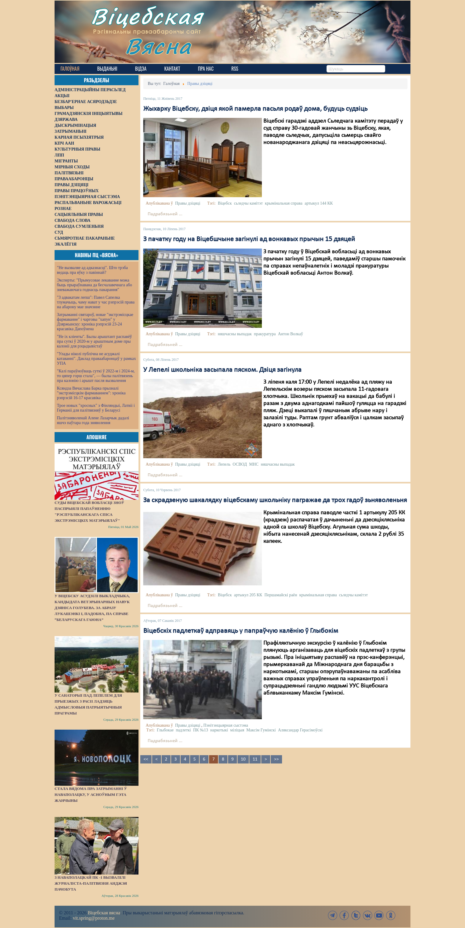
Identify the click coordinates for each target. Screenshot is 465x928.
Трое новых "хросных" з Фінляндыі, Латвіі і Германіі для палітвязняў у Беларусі (96, 407)
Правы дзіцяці (187, 203)
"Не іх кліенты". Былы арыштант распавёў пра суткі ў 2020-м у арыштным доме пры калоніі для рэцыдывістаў (94, 341)
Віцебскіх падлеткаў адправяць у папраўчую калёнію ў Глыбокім (240, 631)
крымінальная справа (283, 203)
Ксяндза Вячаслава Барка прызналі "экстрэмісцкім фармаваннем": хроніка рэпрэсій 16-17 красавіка (91, 393)
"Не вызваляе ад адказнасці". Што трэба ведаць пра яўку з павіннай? (92, 270)
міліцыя (237, 730)
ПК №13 (200, 730)
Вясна (158, 46)
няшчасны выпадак (234, 334)
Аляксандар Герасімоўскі (300, 730)
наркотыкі (219, 730)
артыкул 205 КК (248, 595)
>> (276, 759)
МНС (254, 464)
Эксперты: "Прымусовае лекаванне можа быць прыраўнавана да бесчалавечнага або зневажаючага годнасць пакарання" (94, 285)
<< (146, 759)
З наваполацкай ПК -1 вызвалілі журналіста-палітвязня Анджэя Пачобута (91, 883)
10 (243, 759)
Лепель (224, 464)
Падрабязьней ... (165, 214)
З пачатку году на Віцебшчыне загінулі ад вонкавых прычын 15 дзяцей (249, 239)
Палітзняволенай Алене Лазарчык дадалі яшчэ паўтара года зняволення (93, 420)
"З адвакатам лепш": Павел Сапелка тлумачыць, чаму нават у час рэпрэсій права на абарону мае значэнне (96, 302)
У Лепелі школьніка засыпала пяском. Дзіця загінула (222, 370)
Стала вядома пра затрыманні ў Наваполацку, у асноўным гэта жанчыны (91, 794)
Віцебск (225, 203)
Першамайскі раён (281, 595)
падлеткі (183, 730)
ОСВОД (240, 464)
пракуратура (265, 334)
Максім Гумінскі (261, 730)
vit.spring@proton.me (94, 918)
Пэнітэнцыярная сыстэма (225, 725)
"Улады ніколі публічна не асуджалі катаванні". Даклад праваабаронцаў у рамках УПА (96, 359)
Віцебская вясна (104, 912)
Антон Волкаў (290, 334)
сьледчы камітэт (248, 203)
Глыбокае (165, 730)
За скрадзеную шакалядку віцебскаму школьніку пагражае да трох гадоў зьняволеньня (275, 500)
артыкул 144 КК (319, 203)
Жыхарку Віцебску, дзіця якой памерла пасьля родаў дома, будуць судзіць (255, 109)
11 (255, 759)
